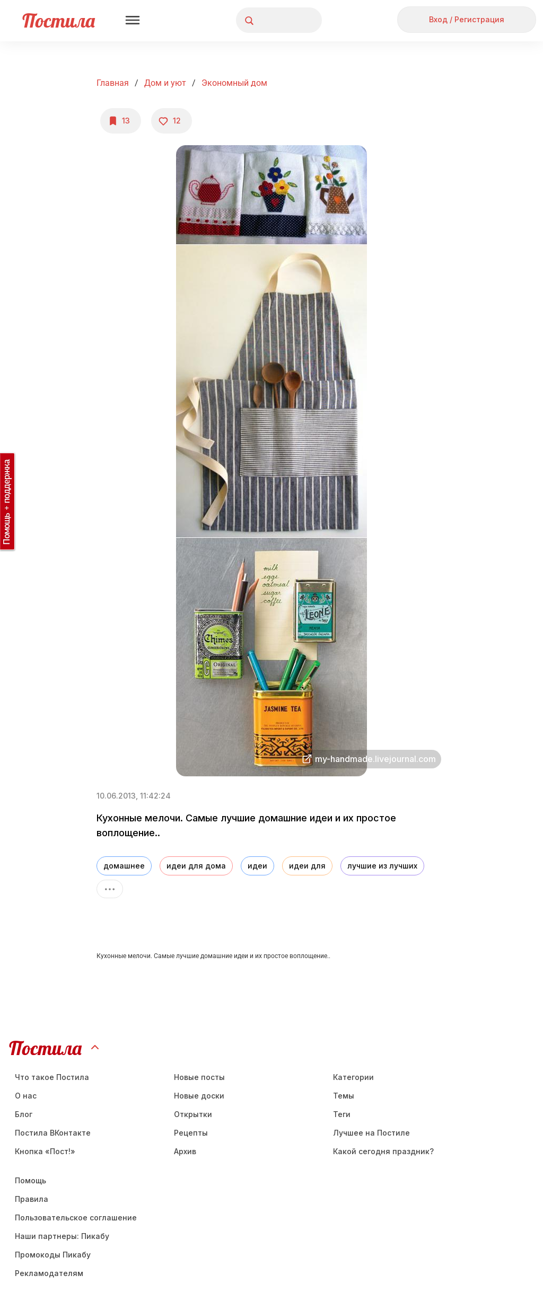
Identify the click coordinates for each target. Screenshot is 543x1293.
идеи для (307, 865)
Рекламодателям (49, 1273)
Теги (342, 1114)
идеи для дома (196, 865)
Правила (31, 1198)
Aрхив (185, 1151)
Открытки (193, 1114)
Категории (353, 1077)
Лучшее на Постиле (371, 1132)
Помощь (30, 1180)
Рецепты (191, 1132)
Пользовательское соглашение (76, 1217)
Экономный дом (234, 83)
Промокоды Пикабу (53, 1254)
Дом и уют (165, 83)
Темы (343, 1095)
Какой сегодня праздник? (383, 1151)
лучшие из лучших (382, 865)
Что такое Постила (52, 1077)
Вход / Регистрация (466, 19)
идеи (257, 865)
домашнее (124, 865)
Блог (23, 1114)
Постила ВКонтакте (53, 1132)
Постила (58, 20)
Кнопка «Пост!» (45, 1151)
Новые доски (199, 1095)
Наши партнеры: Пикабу (62, 1236)
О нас (26, 1095)
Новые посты (199, 1077)
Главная (113, 83)
